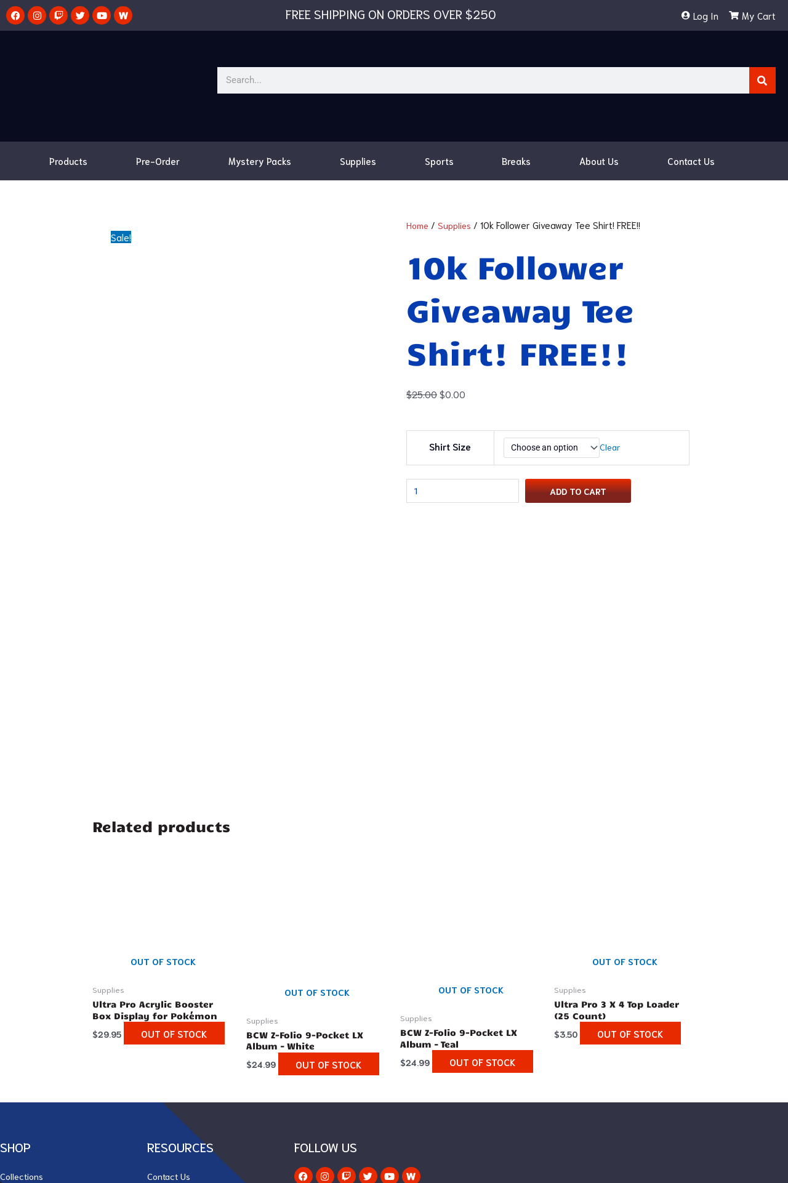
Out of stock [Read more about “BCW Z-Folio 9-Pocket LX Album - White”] (292, 831)
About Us (599, 160)
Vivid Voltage (27, 970)
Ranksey (464, 1165)
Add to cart (589, 494)
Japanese (20, 1025)
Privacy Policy (175, 1044)
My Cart (164, 1007)
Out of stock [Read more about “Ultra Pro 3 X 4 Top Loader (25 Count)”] (597, 800)
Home (418, 225)
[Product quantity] (467, 495)
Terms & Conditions (187, 1025)
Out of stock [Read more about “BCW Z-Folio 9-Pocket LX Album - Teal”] (446, 828)
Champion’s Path (35, 988)
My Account (172, 988)
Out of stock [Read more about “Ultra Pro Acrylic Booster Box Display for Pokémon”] (138, 800)
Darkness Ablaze (35, 1007)
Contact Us (691, 160)
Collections (23, 951)
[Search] (762, 80)
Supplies (358, 160)
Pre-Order (158, 160)
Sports (439, 160)
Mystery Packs (259, 160)
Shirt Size (449, 447)
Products (68, 160)
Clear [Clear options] (614, 447)
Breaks (516, 160)
